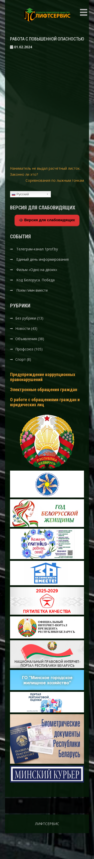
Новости (22, 328)
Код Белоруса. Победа (35, 280)
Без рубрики (25, 318)
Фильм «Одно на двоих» (36, 269)
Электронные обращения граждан (43, 389)
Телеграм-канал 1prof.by (37, 249)
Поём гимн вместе (32, 290)
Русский (20, 194)
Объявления (26, 338)
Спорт (20, 359)
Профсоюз (24, 349)
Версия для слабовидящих (47, 220)
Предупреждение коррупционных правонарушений (42, 377)
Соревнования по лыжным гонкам (55, 180)
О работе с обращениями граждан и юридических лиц (45, 402)
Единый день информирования (42, 259)
